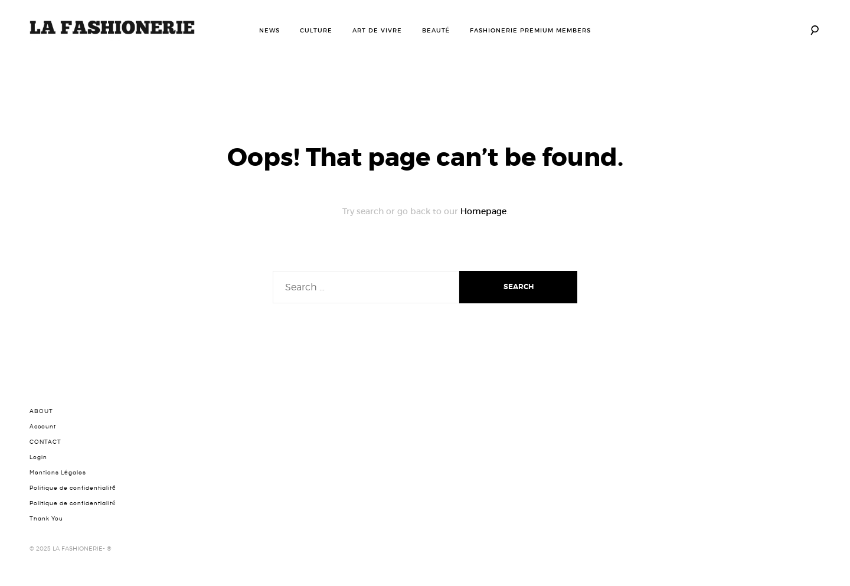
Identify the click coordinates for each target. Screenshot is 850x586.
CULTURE (316, 30)
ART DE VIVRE (377, 30)
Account (43, 427)
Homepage (483, 211)
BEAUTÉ (436, 30)
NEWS (269, 30)
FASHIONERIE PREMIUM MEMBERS (530, 30)
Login (38, 457)
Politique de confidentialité (73, 488)
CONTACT (45, 442)
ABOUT (41, 411)
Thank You (46, 519)
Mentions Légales (58, 473)
